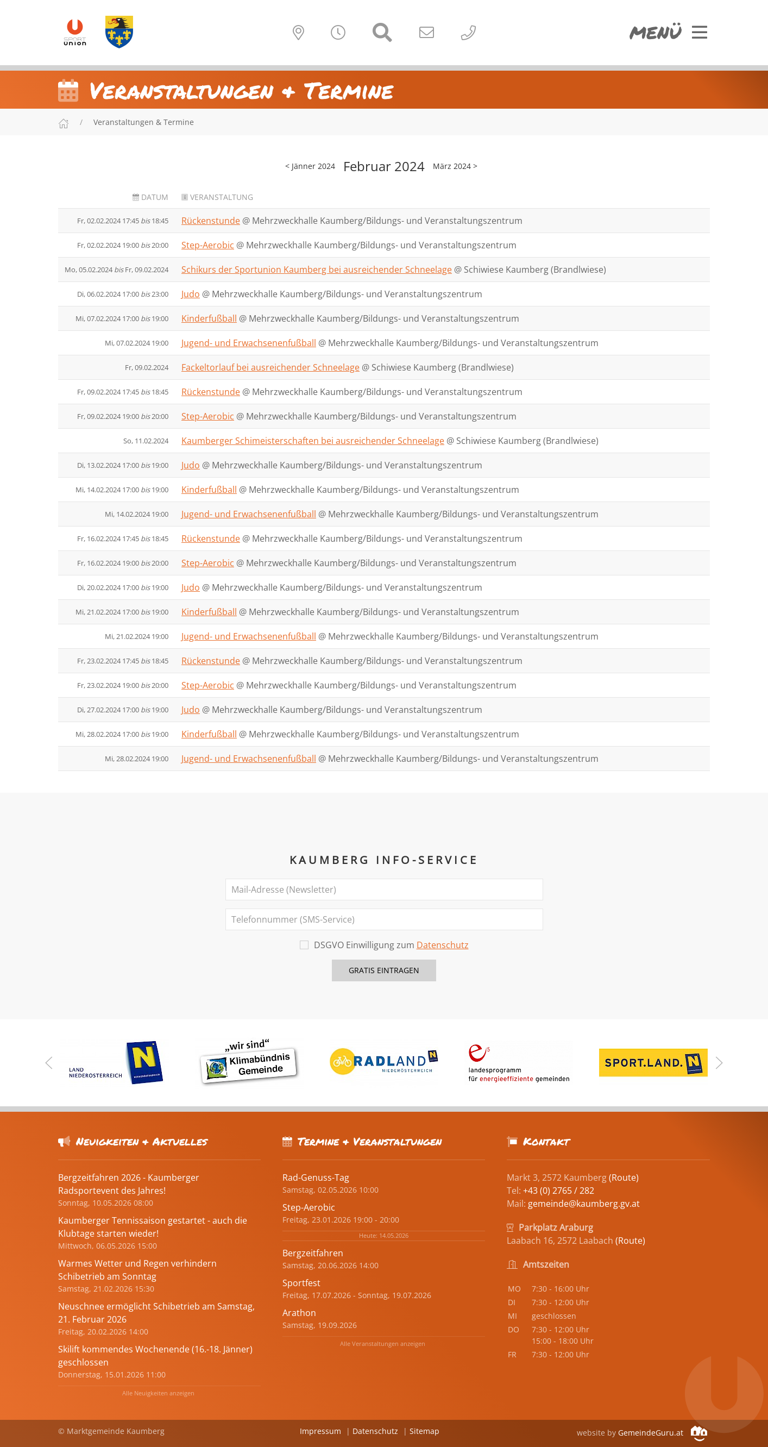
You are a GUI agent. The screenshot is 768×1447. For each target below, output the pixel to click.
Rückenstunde (210, 221)
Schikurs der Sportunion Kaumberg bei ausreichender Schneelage (316, 269)
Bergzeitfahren (312, 1253)
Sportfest (301, 1283)
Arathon (299, 1313)
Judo (190, 294)
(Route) (624, 1177)
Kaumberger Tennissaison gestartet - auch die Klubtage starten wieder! (152, 1226)
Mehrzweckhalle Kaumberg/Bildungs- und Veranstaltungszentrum (387, 221)
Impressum (320, 1431)
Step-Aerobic (207, 245)
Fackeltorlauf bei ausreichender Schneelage (270, 367)
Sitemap (424, 1431)
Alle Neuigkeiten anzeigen (158, 1393)
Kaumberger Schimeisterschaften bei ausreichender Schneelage (312, 441)
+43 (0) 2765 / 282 (558, 1191)
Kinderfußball (209, 318)
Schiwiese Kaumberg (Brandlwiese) (535, 269)
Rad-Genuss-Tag (315, 1177)
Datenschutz (443, 945)
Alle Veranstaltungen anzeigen (382, 1343)
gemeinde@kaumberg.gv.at (584, 1204)
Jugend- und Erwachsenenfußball (248, 343)
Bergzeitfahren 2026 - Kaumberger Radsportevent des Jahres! (128, 1184)
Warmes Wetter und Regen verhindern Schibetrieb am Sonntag (137, 1269)
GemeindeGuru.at (662, 1432)
